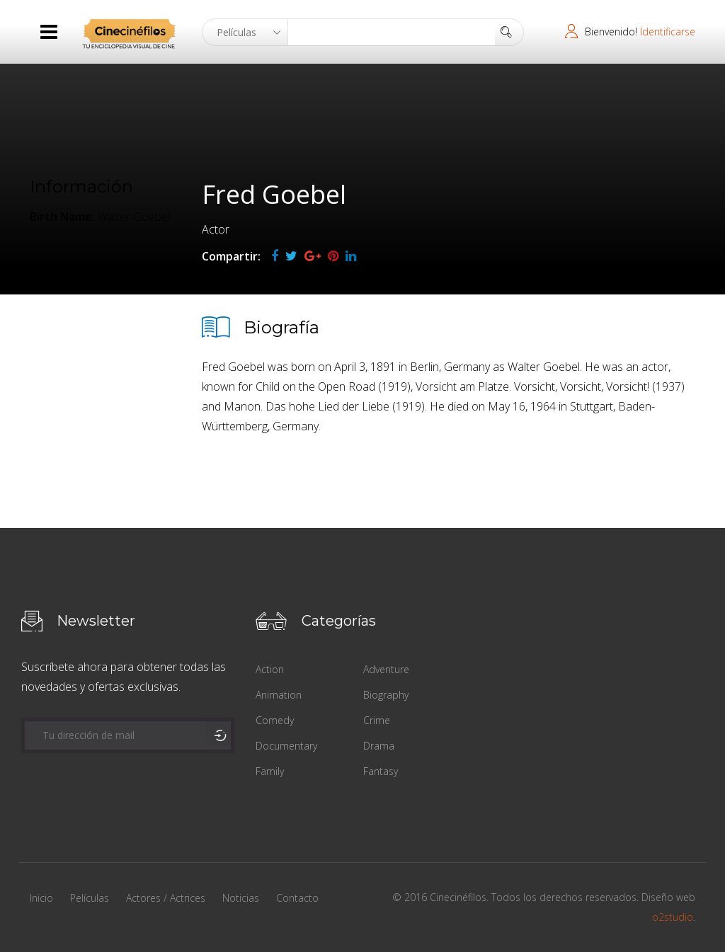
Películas (89, 898)
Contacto (297, 898)
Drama (378, 745)
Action (270, 669)
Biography (386, 694)
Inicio (41, 898)
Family (270, 771)
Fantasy (380, 771)
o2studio (672, 917)
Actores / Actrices (165, 898)
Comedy (275, 720)
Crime (376, 720)
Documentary (286, 745)
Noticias (240, 898)
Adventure (386, 669)
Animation (279, 694)
